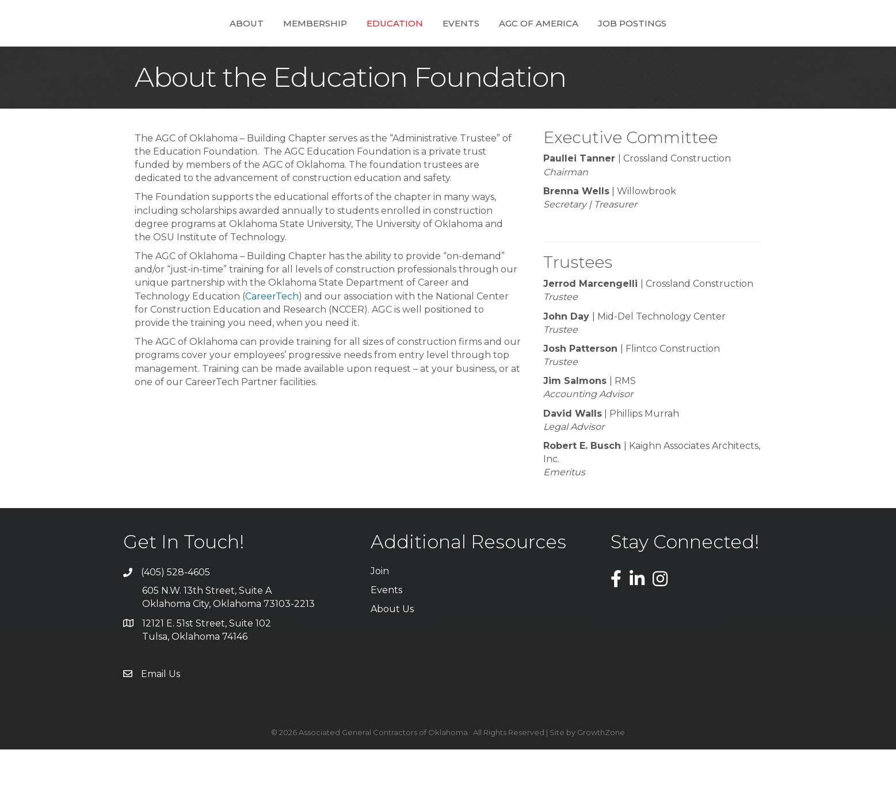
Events (500, 43)
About (208, 43)
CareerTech (272, 338)
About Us (392, 651)
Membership (276, 43)
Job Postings (671, 43)
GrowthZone (601, 774)
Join (380, 613)
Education (356, 43)
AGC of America (577, 43)
